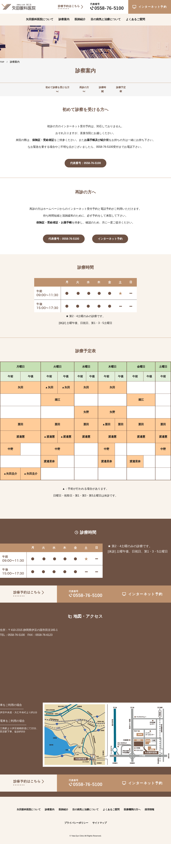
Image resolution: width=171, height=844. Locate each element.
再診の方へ (77, 87)
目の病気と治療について (106, 18)
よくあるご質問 (135, 18)
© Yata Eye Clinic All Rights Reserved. (85, 832)
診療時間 (104, 87)
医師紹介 (80, 18)
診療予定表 (131, 87)
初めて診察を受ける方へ (41, 87)
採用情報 (156, 805)
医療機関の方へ (137, 805)
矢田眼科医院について (39, 18)
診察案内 (63, 18)
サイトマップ (101, 819)
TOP (2, 61)
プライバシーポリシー (75, 819)
